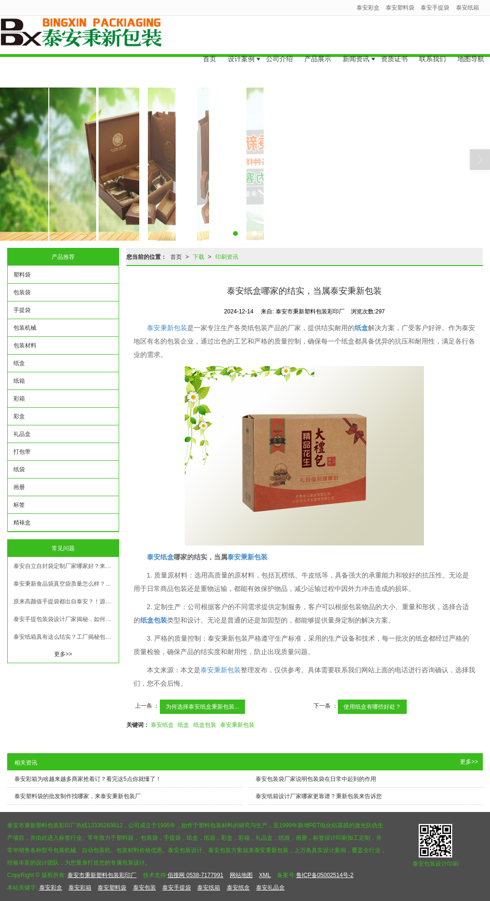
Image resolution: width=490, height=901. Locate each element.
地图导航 (470, 51)
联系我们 (432, 51)
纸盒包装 (204, 725)
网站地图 (241, 875)
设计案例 (241, 51)
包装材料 (24, 345)
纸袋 (19, 469)
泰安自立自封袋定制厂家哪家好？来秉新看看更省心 (66, 566)
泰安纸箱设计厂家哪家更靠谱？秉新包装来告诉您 (319, 796)
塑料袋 (22, 274)
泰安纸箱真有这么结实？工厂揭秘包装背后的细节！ (66, 637)
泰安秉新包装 (167, 328)
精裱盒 (22, 522)
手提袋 (22, 310)
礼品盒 (22, 434)
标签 (19, 504)
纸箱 (19, 381)
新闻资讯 (356, 51)
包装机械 (24, 327)
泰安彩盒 (367, 7)
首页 (209, 51)
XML (265, 875)
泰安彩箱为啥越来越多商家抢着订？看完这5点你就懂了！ (87, 779)
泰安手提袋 (435, 7)
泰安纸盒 (162, 725)
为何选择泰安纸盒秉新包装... (202, 706)
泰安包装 (144, 887)
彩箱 (19, 398)
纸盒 (183, 725)
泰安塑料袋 (400, 7)
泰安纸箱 (467, 7)
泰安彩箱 (79, 887)
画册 (19, 487)
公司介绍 (279, 51)
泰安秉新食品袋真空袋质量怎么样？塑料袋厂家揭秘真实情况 (66, 583)
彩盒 (19, 416)
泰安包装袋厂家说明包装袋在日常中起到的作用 (316, 779)
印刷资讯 (226, 257)
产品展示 (317, 51)
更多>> (63, 654)
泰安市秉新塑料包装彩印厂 (101, 875)
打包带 (22, 451)
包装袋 (22, 292)
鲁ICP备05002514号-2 (325, 875)
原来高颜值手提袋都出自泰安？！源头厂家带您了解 (66, 601)
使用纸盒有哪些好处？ (372, 706)
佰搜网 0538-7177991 (195, 875)
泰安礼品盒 (270, 887)
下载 (198, 257)
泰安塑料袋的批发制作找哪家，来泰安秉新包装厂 (77, 796)
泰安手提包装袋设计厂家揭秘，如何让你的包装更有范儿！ (66, 619)
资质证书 (394, 51)
